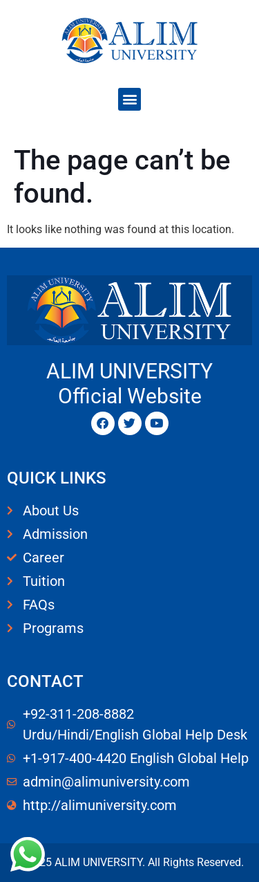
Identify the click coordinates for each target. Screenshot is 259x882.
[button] (129, 99)
